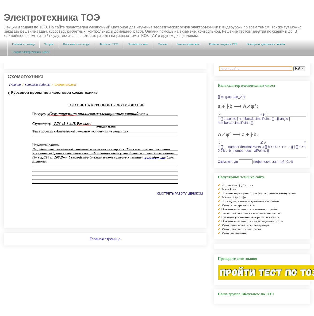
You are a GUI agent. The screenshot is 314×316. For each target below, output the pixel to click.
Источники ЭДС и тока (237, 185)
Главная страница (23, 44)
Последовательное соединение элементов (251, 201)
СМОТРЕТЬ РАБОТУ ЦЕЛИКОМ (180, 193)
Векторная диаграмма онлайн (266, 44)
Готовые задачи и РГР (223, 44)
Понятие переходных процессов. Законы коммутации (259, 193)
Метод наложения (234, 233)
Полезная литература (76, 44)
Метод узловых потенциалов (242, 229)
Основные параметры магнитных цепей (249, 209)
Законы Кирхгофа (234, 197)
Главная (15, 84)
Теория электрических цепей (31, 52)
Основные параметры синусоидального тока (252, 221)
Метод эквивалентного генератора (245, 225)
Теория (49, 44)
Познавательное (138, 44)
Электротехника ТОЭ (52, 17)
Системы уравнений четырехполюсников (250, 217)
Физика (162, 44)
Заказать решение (188, 44)
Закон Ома (229, 189)
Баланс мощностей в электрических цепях (251, 213)
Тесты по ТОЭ (109, 44)
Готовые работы (37, 84)
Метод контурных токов (238, 205)
